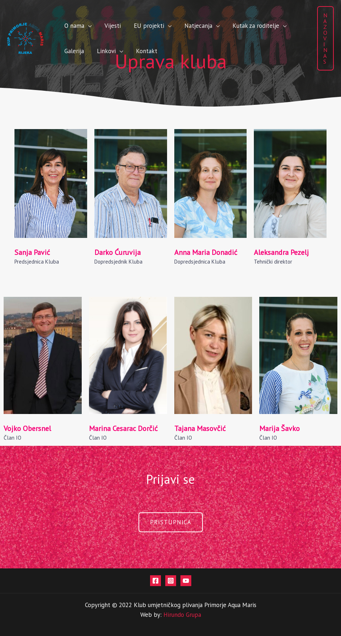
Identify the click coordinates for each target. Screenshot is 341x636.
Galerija (269, 26)
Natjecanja (173, 26)
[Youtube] (185, 580)
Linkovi (70, 51)
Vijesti (102, 26)
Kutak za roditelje (223, 26)
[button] (325, 38)
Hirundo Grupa (182, 615)
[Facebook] (155, 580)
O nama (71, 26)
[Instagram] (170, 580)
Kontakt (103, 51)
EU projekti (131, 26)
